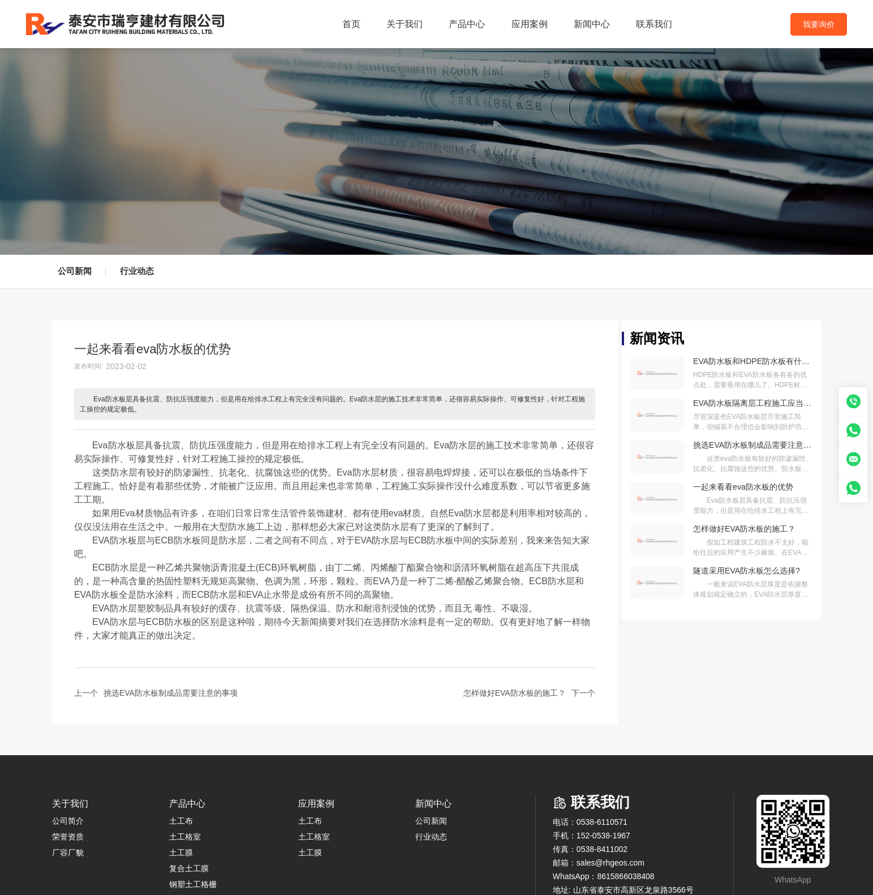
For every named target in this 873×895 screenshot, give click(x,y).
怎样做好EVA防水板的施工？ (514, 692)
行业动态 (137, 271)
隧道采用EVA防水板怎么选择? (746, 570)
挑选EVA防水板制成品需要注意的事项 (171, 692)
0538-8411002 (602, 849)
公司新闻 (75, 271)
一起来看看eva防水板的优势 (743, 486)
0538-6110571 (602, 822)
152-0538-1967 (603, 835)
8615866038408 (625, 876)
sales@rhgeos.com (610, 862)
